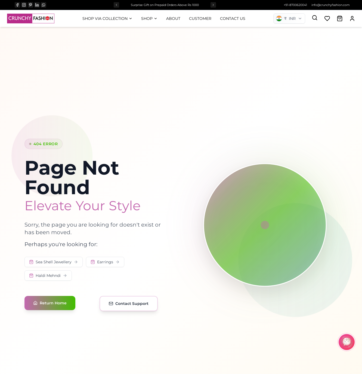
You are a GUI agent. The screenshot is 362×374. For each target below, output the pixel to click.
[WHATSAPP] (43, 5)
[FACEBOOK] (17, 5)
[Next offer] (213, 5)
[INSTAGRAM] (24, 5)
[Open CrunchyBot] (346, 342)
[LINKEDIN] (37, 5)
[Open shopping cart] (340, 18)
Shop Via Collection (107, 18)
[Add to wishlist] (327, 18)
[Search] (315, 18)
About (173, 18)
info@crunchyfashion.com (330, 5)
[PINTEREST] (30, 5)
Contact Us (232, 18)
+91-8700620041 (295, 5)
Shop (149, 18)
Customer (200, 18)
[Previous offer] (116, 5)
